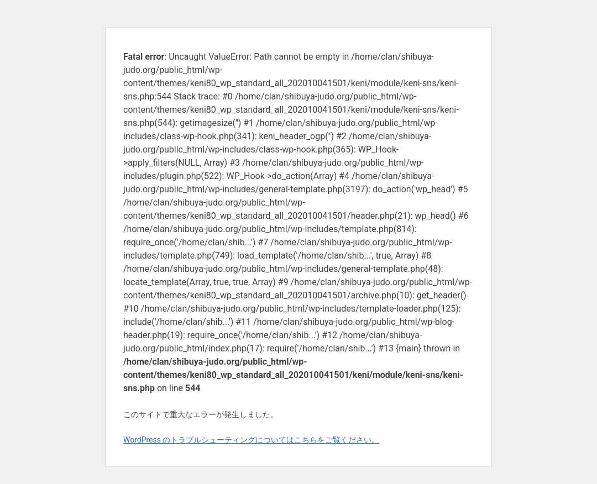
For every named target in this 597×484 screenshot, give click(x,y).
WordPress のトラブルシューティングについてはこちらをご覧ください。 (251, 439)
